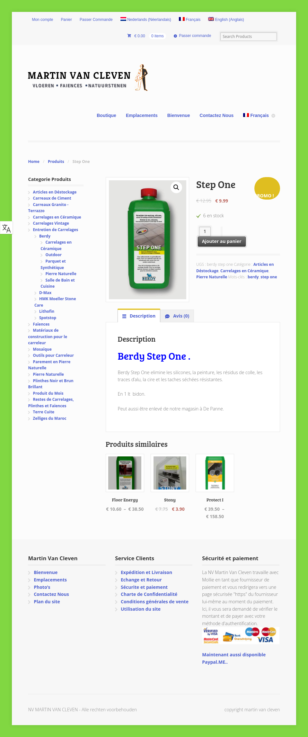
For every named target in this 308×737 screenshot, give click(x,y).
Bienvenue (178, 115)
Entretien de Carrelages (55, 229)
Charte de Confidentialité (149, 594)
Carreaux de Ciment (52, 198)
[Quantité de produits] (205, 232)
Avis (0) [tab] (180, 316)
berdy (253, 277)
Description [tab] (141, 316)
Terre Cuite (44, 412)
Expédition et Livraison (146, 572)
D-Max (45, 292)
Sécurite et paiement (144, 587)
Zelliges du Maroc (49, 418)
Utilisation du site (141, 609)
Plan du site (47, 601)
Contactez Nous (217, 115)
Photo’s (42, 587)
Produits (56, 161)
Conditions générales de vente (155, 601)
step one (268, 277)
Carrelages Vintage (51, 223)
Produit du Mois (48, 393)
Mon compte (42, 19)
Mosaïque (42, 349)
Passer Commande (96, 19)
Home (33, 161)
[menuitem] (146, 20)
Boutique (106, 115)
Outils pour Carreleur (53, 355)
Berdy (44, 236)
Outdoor (53, 254)
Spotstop (47, 317)
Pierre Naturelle (211, 277)
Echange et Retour (141, 580)
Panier (66, 19)
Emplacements (142, 115)
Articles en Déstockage (55, 192)
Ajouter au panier (222, 241)
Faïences (41, 324)
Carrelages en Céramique (244, 271)
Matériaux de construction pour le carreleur (47, 337)
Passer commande (195, 35)
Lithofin (46, 311)
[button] (176, 187)
